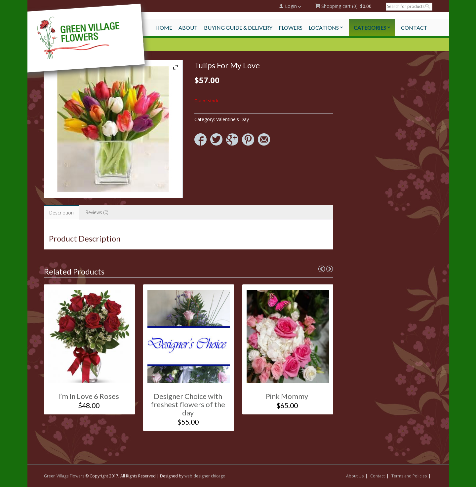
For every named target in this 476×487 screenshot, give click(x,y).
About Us (355, 476)
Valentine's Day (232, 119)
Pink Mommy (287, 396)
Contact (377, 476)
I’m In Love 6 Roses (88, 396)
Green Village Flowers (64, 476)
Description (61, 213)
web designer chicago (204, 476)
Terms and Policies (409, 476)
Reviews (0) (97, 212)
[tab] (61, 212)
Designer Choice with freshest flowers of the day (188, 404)
